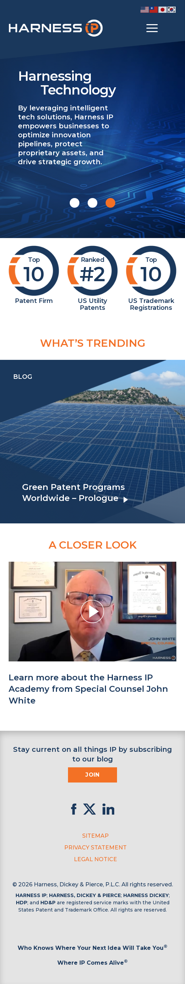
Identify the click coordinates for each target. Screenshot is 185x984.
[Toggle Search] (170, 28)
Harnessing (97, 82)
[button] (75, 203)
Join (92, 774)
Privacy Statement (95, 847)
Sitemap (95, 836)
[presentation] (7, 441)
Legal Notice (95, 859)
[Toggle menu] (152, 28)
